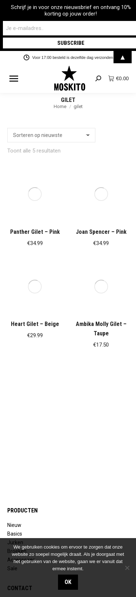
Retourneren (21, 463)
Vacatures (19, 532)
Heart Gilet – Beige (35, 225)
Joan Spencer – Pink (101, 182)
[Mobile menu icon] (13, 78)
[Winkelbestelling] (51, 135)
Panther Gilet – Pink (35, 182)
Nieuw (14, 377)
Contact (16, 455)
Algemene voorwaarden (35, 489)
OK (68, 582)
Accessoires (21, 412)
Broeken (16, 403)
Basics (14, 385)
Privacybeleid (22, 481)
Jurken (15, 394)
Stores (14, 524)
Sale (12, 420)
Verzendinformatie (29, 472)
